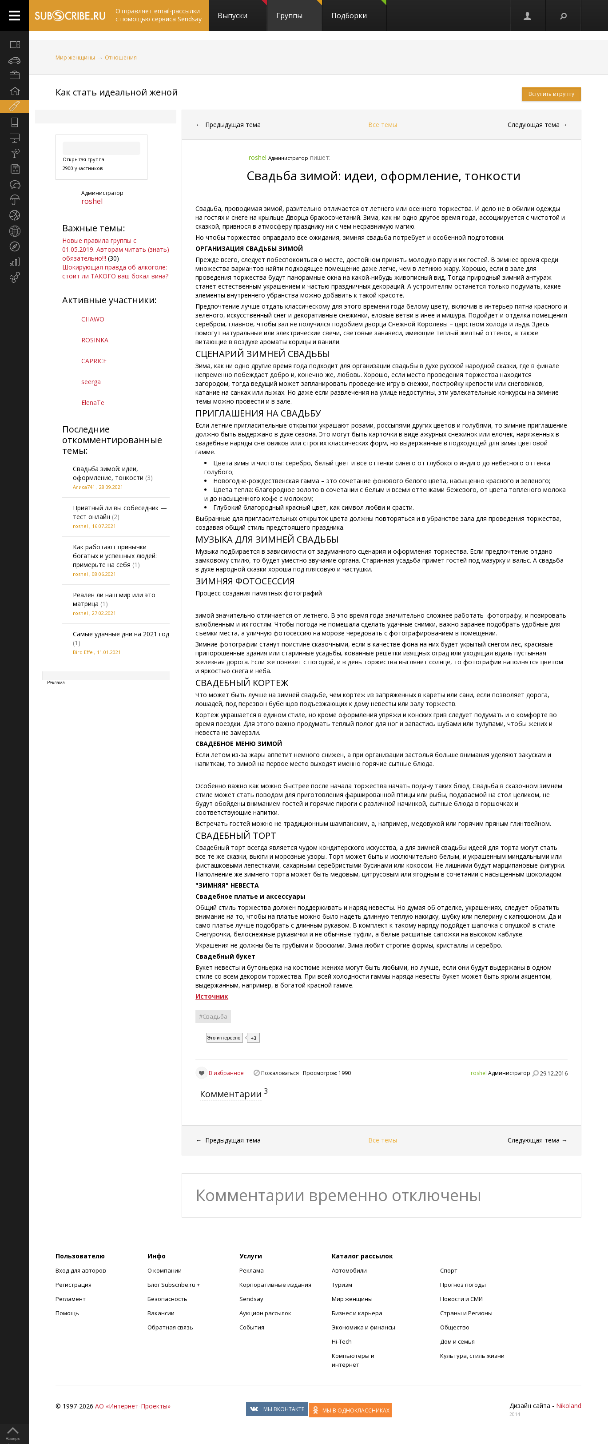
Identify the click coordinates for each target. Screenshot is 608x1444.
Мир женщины (75, 57)
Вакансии (161, 1313)
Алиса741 (84, 487)
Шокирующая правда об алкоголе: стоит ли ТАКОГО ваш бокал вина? (115, 271)
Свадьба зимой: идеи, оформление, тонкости (108, 473)
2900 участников (83, 168)
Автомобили (349, 1270)
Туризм (342, 1285)
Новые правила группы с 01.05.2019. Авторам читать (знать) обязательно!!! (115, 249)
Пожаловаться (280, 1073)
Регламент (71, 1299)
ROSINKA (94, 340)
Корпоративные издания (275, 1285)
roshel (92, 201)
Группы (299, 10)
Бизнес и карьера (357, 1313)
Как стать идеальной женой (117, 92)
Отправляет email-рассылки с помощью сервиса (158, 15)
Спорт (448, 1270)
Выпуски (242, 10)
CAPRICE (94, 361)
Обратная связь (170, 1327)
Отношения (121, 57)
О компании (164, 1270)
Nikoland (568, 1405)
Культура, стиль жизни (472, 1356)
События (251, 1327)
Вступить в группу (551, 94)
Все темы (382, 124)
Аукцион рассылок (265, 1313)
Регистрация (73, 1285)
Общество (454, 1327)
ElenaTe (92, 402)
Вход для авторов (81, 1270)
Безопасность (167, 1299)
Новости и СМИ (461, 1299)
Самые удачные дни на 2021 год (121, 634)
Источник (211, 996)
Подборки (358, 10)
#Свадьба (213, 1016)
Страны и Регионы (466, 1313)
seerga (91, 381)
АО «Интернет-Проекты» (133, 1406)
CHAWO (92, 319)
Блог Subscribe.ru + (174, 1285)
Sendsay (251, 1299)
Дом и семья (457, 1341)
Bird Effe (83, 652)
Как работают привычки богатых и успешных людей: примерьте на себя (115, 556)
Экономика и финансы (363, 1327)
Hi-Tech (342, 1341)
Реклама (251, 1270)
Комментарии (231, 1094)
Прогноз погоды (463, 1285)
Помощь (67, 1313)
